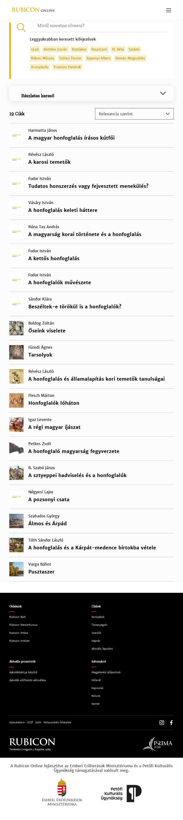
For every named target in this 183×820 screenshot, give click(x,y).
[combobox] (134, 114)
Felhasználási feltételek (57, 722)
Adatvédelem (17, 722)
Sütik (38, 722)
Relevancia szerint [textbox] (116, 113)
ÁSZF (30, 722)
